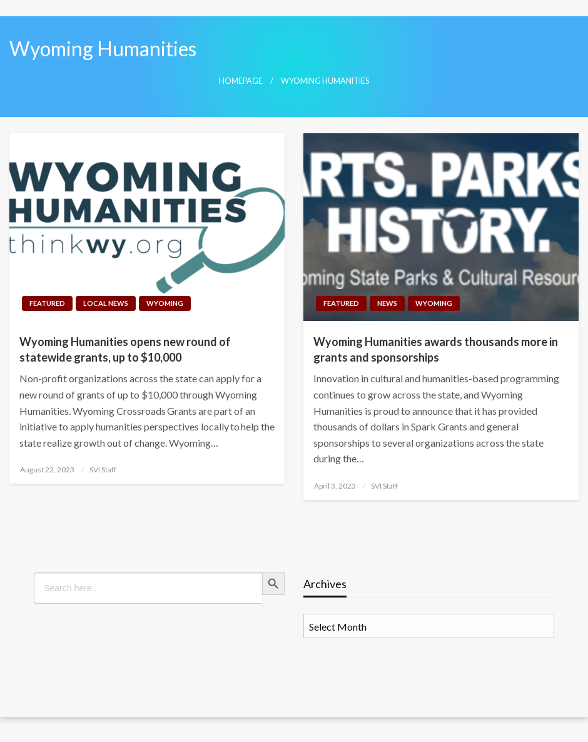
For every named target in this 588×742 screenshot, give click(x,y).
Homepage (241, 81)
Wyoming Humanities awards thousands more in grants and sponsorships (435, 349)
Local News (105, 303)
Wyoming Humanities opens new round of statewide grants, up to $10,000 (125, 349)
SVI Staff (102, 469)
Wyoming (164, 303)
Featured (47, 303)
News (387, 303)
